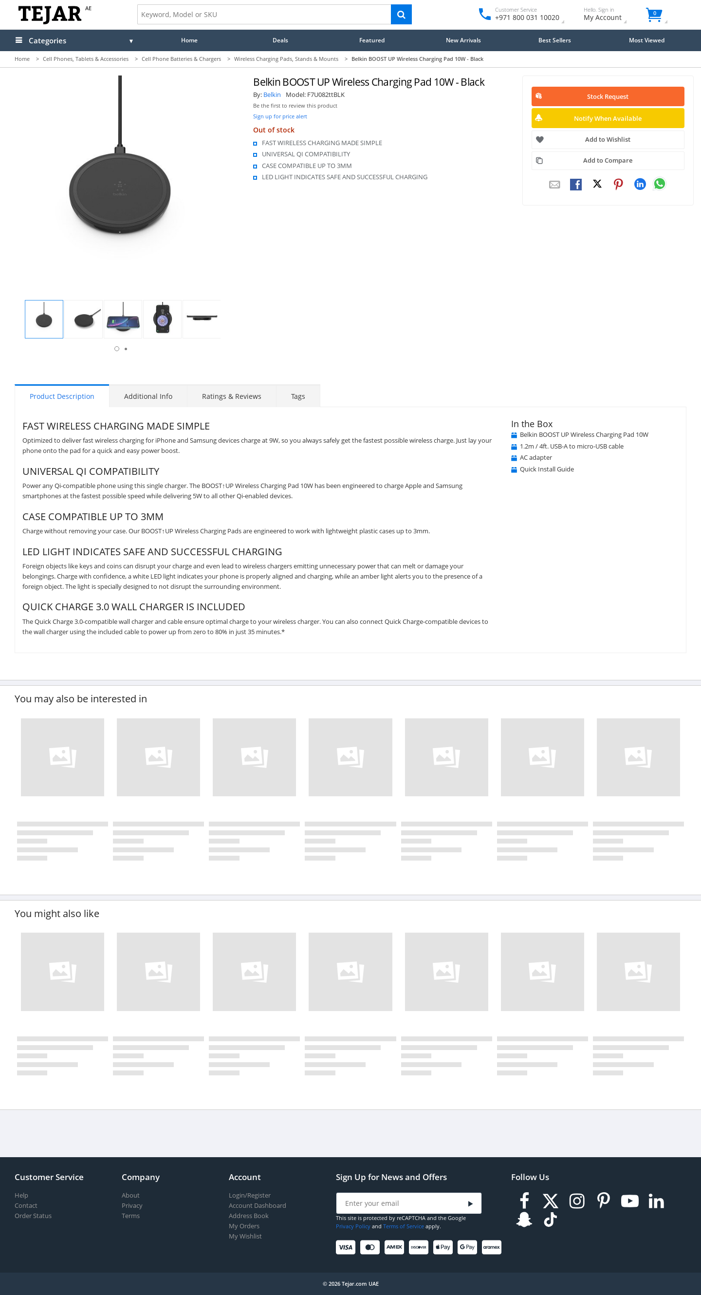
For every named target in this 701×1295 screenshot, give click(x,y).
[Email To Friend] (555, 185)
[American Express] (396, 1247)
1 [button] (117, 349)
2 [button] (126, 349)
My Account (611, 15)
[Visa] (347, 1247)
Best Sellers (554, 40)
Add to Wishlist (607, 139)
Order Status (33, 1216)
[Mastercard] (371, 1247)
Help (21, 1195)
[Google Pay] (469, 1247)
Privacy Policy (353, 1226)
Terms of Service (403, 1226)
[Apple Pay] (444, 1247)
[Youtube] (630, 1201)
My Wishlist (245, 1236)
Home (189, 40)
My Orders (244, 1226)
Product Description (62, 396)
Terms (131, 1216)
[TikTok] (550, 1220)
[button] (44, 319)
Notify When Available (608, 118)
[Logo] (50, 22)
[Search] (401, 14)
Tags (298, 396)
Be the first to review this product (295, 105)
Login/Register (250, 1195)
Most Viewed (646, 40)
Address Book (249, 1216)
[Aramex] (493, 1247)
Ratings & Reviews (231, 396)
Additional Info (148, 396)
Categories (47, 40)
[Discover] (420, 1247)
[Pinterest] (603, 1201)
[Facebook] (524, 1201)
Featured (372, 40)
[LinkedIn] (656, 1201)
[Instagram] (577, 1201)
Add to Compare (607, 160)
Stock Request (607, 96)
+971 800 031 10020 (523, 17)
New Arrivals (463, 40)
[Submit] (470, 1203)
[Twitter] (550, 1201)
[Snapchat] (524, 1220)
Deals (280, 40)
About (131, 1195)
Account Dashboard (257, 1205)
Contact (26, 1205)
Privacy (132, 1205)
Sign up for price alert (280, 116)
